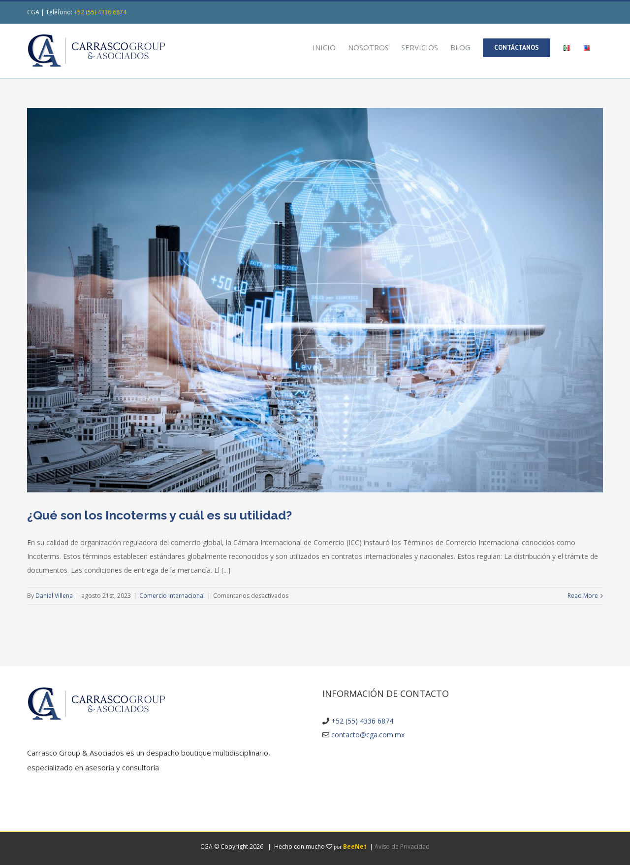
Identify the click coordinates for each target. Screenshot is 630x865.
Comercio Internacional (172, 595)
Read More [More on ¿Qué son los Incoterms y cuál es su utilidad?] (582, 595)
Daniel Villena (54, 595)
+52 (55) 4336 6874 (100, 12)
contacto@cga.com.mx (368, 734)
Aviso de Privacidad (402, 846)
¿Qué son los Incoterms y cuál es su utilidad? (159, 515)
